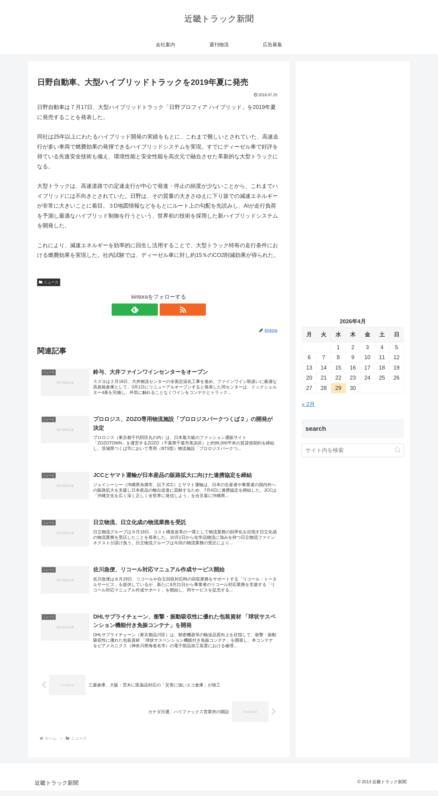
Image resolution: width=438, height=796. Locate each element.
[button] (397, 450)
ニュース (48, 282)
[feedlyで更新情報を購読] (152, 309)
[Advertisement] (353, 129)
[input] (353, 450)
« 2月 (308, 404)
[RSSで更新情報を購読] (166, 309)
